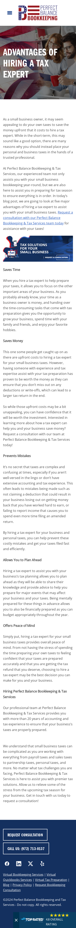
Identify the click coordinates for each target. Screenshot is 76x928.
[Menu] (9, 13)
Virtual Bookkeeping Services (23, 874)
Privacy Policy (22, 885)
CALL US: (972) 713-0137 (26, 848)
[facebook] (7, 864)
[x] (30, 864)
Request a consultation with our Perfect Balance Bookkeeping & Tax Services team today (38, 217)
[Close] (16, 920)
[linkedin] (18, 864)
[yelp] (42, 864)
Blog (6, 885)
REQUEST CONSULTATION (25, 834)
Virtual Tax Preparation (51, 880)
